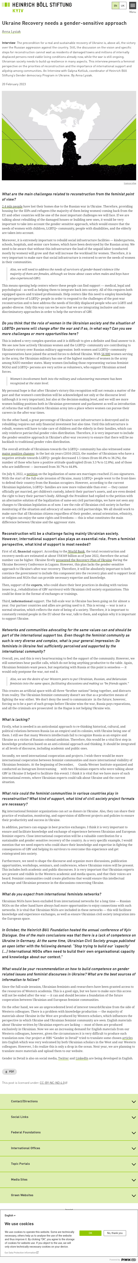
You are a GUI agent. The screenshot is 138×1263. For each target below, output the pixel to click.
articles (127, 1038)
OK (90, 1233)
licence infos (130, 183)
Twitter (63, 1058)
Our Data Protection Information (20, 1252)
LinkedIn (82, 1058)
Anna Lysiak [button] (11, 31)
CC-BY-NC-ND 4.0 (52, 1083)
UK (122, 6)
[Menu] (132, 5)
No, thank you (115, 1233)
